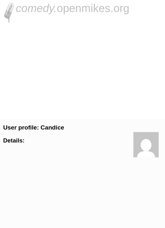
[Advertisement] (82, 70)
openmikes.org (72, 8)
